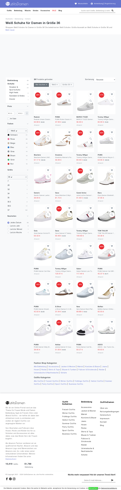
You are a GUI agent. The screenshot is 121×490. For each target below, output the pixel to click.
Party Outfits (47, 384)
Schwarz (14, 135)
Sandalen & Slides (17, 96)
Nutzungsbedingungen (109, 412)
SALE (54, 10)
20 (9, 185)
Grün (12, 160)
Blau (12, 147)
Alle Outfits (38, 381)
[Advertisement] (60, 59)
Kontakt (103, 422)
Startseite (9, 19)
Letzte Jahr (15, 226)
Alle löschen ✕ (41, 85)
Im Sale (13, 119)
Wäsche (28, 10)
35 (9, 198)
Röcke (43, 370)
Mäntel (80, 367)
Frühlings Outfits (82, 381)
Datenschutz (11, 459)
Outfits (9, 10)
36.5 (9, 206)
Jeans (104, 367)
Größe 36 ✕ (67, 85)
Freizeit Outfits (52, 381)
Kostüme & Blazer (92, 367)
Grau (12, 151)
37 (9, 210)
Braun (12, 156)
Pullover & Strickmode (87, 370)
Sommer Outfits (69, 423)
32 (9, 189)
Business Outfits (76, 384)
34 (9, 193)
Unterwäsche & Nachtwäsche (46, 373)
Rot (11, 164)
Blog (60, 10)
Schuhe (35, 10)
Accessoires (45, 10)
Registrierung (110, 3)
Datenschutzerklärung (109, 488)
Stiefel (12, 99)
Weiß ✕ (55, 85)
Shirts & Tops (54, 370)
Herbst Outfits (97, 381)
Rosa (12, 139)
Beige (12, 143)
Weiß (14, 131)
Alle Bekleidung (40, 367)
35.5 (9, 202)
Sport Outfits (61, 384)
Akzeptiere (93, 488)
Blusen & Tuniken (69, 370)
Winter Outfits (66, 381)
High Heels (13, 92)
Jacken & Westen (68, 367)
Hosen (36, 370)
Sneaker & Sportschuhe (14, 88)
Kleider (102, 370)
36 (10, 177)
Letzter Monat (16, 229)
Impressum (104, 418)
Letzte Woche (16, 232)
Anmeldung (98, 3)
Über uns (104, 408)
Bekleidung (18, 10)
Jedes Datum (15, 223)
